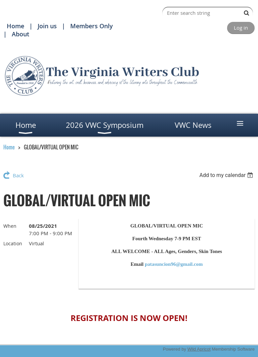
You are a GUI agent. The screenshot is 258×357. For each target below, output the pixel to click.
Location (12, 243)
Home (15, 26)
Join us (47, 26)
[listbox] (227, 175)
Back (18, 175)
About (20, 34)
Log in (241, 27)
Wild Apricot (199, 349)
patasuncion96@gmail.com (174, 264)
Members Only (91, 26)
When (9, 226)
